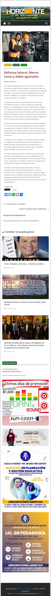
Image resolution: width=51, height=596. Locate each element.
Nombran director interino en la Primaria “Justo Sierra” (25, 303)
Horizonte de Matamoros (25, 68)
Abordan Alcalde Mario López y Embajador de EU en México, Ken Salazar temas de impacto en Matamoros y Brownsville (24, 345)
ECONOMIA (16, 65)
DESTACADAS (8, 65)
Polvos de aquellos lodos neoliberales (34, 209)
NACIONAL (23, 65)
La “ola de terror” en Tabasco (13, 204)
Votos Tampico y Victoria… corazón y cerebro (24, 264)
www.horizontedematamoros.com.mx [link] (14, 375)
